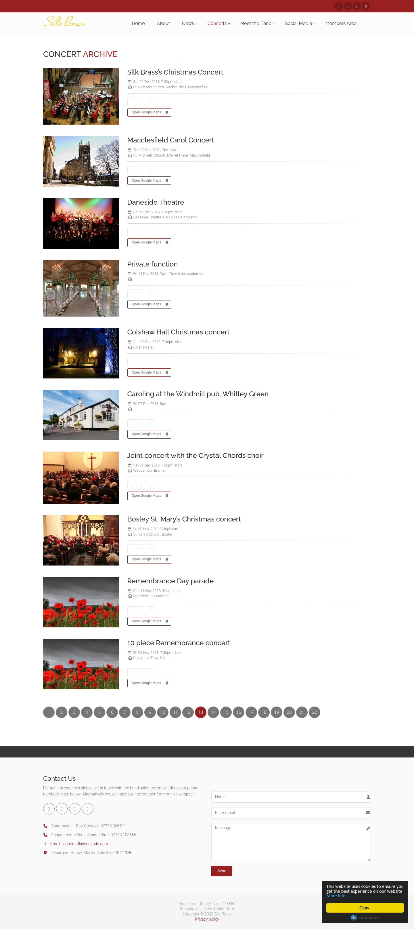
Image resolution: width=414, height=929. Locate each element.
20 (289, 712)
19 (276, 712)
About (163, 23)
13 (200, 712)
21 (302, 712)
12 (188, 712)
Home (138, 23)
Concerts (217, 23)
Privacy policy (207, 919)
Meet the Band (255, 23)
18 (264, 712)
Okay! (365, 908)
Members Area (340, 23)
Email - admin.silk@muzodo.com (75, 844)
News (188, 23)
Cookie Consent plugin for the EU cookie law (365, 918)
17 (251, 712)
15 (226, 712)
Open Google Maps (149, 112)
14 (213, 712)
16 (238, 712)
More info (353, 896)
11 (175, 712)
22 (314, 712)
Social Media (298, 23)
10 (162, 712)
